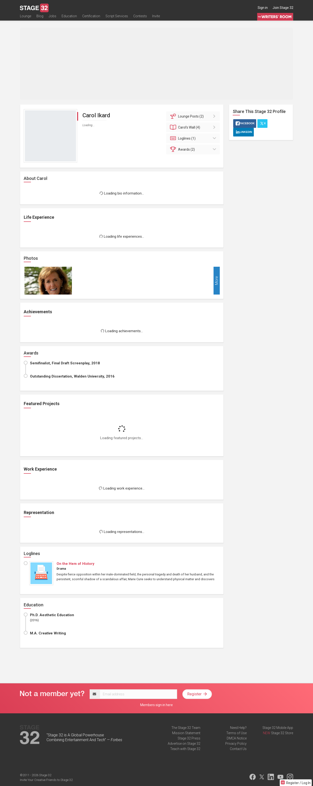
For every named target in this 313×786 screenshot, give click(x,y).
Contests (140, 18)
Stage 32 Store (282, 733)
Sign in (263, 8)
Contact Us (238, 749)
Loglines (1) (194, 138)
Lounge (25, 18)
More (216, 280)
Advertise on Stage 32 (184, 743)
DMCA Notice (237, 738)
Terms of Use (236, 733)
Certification (91, 18)
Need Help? (238, 728)
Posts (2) (194, 116)
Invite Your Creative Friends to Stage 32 (46, 780)
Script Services (116, 18)
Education (69, 18)
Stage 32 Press (189, 738)
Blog (39, 18)
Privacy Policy (236, 743)
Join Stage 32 (282, 8)
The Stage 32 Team (185, 728)
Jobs (52, 18)
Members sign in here (156, 705)
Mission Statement (186, 733)
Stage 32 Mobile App (277, 728)
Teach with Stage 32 (185, 749)
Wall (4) (194, 127)
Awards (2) (194, 149)
